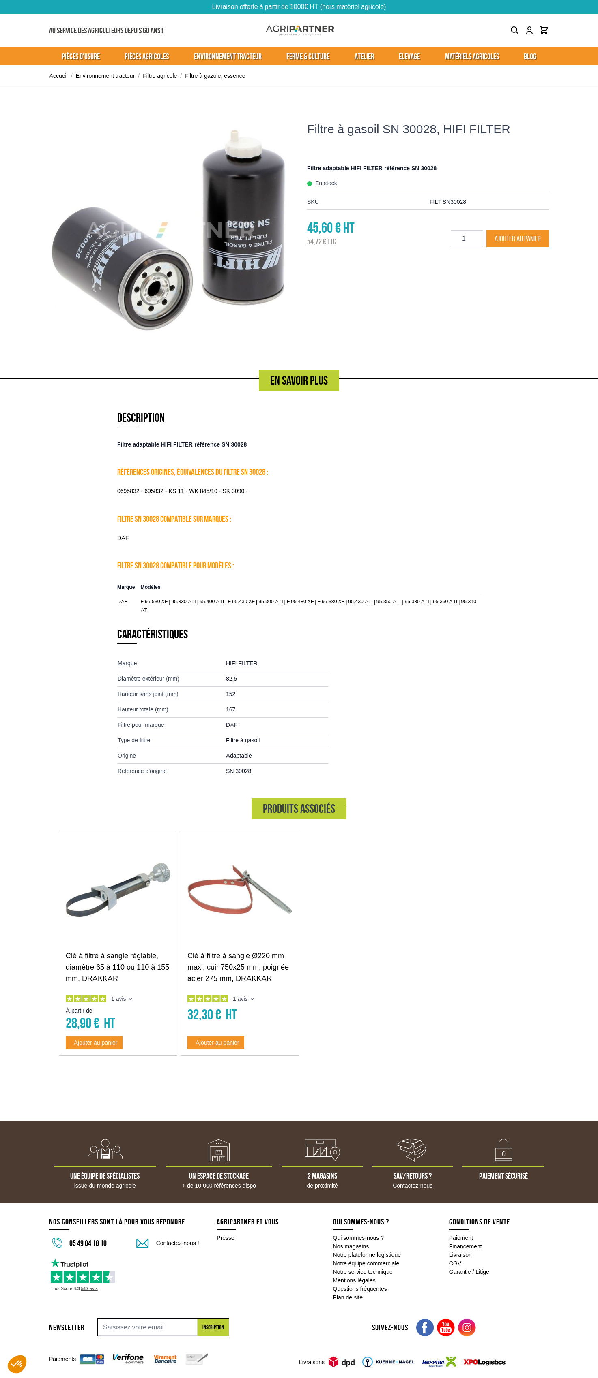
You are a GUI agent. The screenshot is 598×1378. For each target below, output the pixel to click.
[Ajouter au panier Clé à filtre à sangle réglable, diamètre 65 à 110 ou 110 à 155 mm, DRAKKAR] (94, 1042)
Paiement (461, 1237)
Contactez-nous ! (177, 1243)
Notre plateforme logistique (367, 1254)
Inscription (213, 1327)
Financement (465, 1246)
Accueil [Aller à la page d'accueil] (58, 75)
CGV (455, 1263)
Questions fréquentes (360, 1289)
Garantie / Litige (469, 1271)
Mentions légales (354, 1280)
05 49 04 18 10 (88, 1243)
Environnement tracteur (105, 75)
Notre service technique (363, 1271)
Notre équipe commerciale (366, 1263)
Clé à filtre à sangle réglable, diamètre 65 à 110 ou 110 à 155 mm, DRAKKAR (117, 967)
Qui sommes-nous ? (358, 1237)
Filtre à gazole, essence (215, 75)
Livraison (460, 1254)
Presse (225, 1237)
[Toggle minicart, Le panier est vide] (544, 30)
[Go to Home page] (300, 31)
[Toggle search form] (514, 30)
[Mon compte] (529, 30)
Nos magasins (351, 1246)
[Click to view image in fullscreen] (170, 229)
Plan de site (348, 1297)
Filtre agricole (160, 75)
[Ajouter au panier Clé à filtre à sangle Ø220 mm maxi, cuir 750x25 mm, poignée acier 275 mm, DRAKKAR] (215, 1042)
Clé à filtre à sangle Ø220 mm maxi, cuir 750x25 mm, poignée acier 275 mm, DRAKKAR (238, 967)
